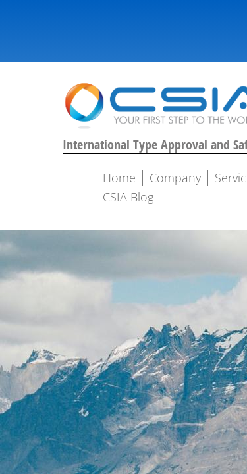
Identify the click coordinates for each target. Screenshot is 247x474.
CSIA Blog (128, 197)
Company (175, 178)
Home (119, 178)
